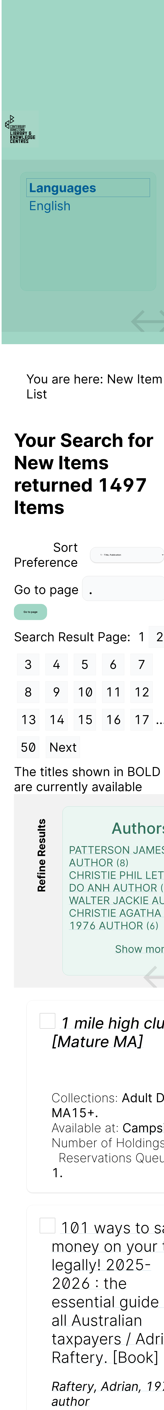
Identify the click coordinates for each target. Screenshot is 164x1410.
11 (113, 691)
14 (57, 719)
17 (142, 719)
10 (85, 691)
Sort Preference (46, 555)
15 (85, 719)
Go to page (48, 589)
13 (28, 719)
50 (28, 747)
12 (142, 691)
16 (113, 719)
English (50, 205)
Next (63, 747)
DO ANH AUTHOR (113, 887)
